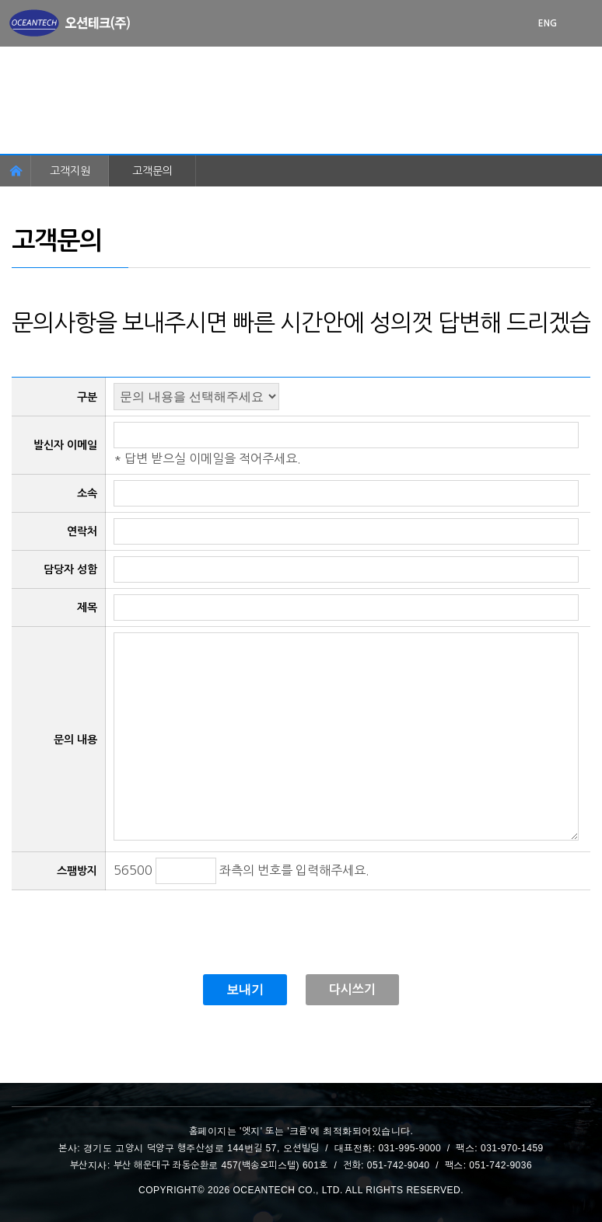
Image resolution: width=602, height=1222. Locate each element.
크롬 (298, 1131)
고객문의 (152, 170)
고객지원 (70, 170)
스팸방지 (77, 870)
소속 (87, 493)
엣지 (251, 1131)
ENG (547, 23)
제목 (87, 607)
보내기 (245, 989)
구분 (87, 397)
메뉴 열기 (586, 23)
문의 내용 (75, 739)
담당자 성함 (70, 569)
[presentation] (130, 920)
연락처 (82, 531)
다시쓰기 (352, 989)
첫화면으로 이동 (70, 23)
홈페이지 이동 (15, 170)
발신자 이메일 (65, 445)
